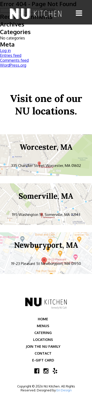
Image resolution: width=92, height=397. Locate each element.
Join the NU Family (43, 346)
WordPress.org (13, 65)
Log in (5, 50)
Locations (43, 339)
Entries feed (10, 55)
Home (43, 319)
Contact (43, 353)
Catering (43, 333)
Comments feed (14, 60)
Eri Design (64, 390)
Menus (43, 326)
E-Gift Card (43, 360)
